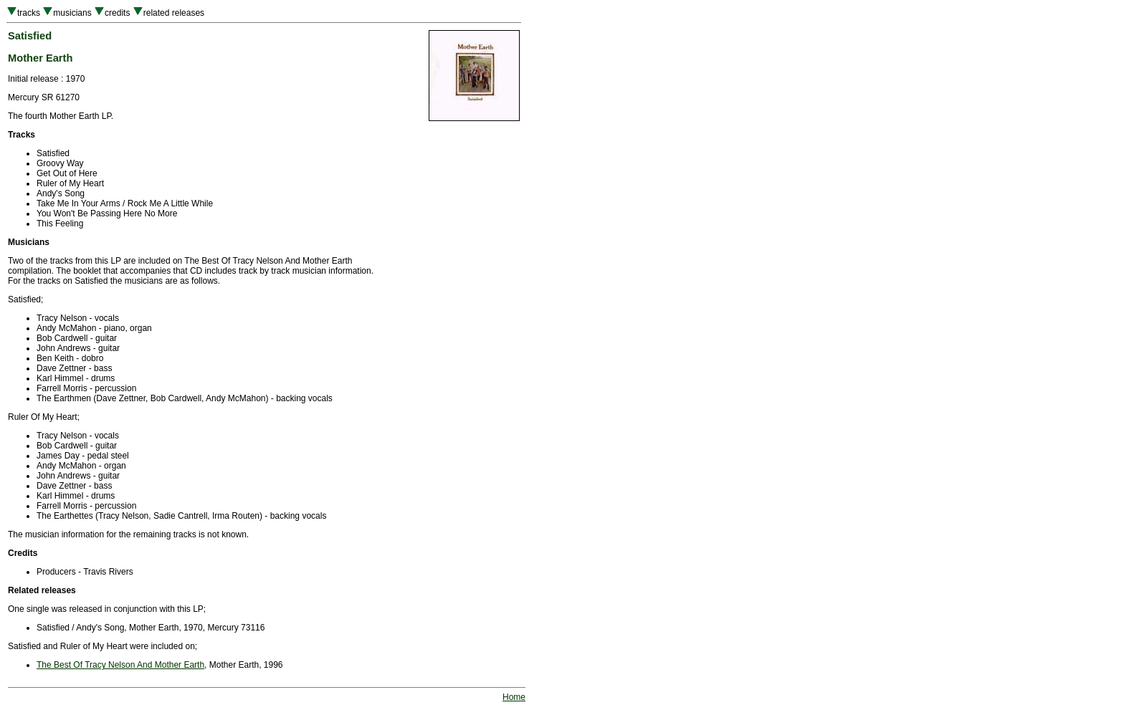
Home (514, 697)
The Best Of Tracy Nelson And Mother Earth (120, 665)
